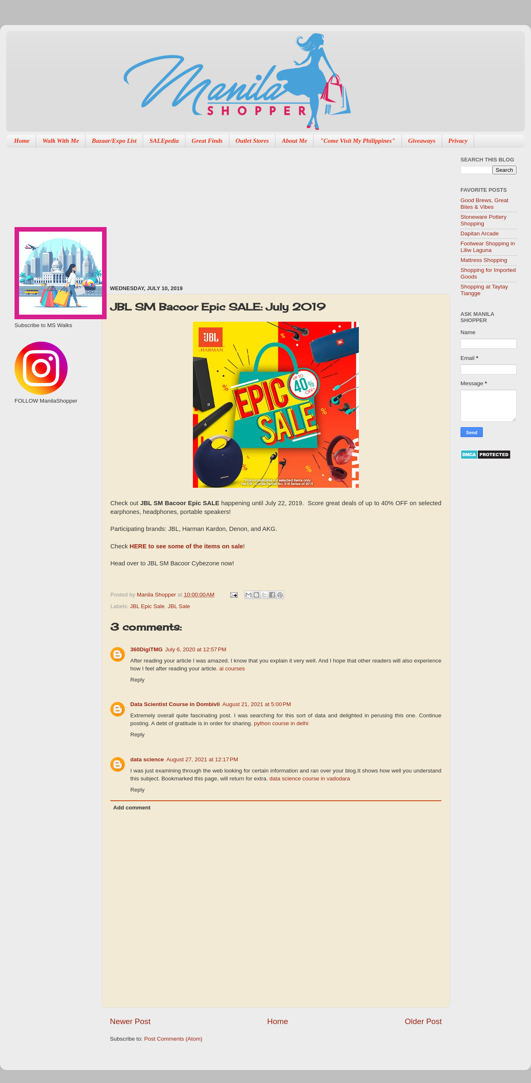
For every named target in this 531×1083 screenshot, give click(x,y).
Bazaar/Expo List (114, 140)
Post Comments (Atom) (173, 1039)
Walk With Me (60, 140)
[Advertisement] (237, 212)
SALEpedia (164, 140)
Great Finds (207, 140)
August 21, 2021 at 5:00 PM (256, 704)
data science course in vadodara (309, 778)
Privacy (458, 140)
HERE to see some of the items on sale (186, 546)
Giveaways (422, 140)
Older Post (423, 1021)
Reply (137, 680)
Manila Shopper (157, 595)
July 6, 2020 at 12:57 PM (195, 649)
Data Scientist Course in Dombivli (175, 704)
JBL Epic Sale (147, 606)
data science (147, 759)
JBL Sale (179, 606)
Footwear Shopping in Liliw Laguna (487, 246)
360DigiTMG (146, 649)
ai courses (231, 668)
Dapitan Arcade (479, 233)
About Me (294, 140)
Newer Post (130, 1021)
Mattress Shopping (483, 260)
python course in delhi (281, 723)
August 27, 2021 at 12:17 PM (202, 759)
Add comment (132, 807)
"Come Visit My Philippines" (357, 140)
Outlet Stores (252, 140)
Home (22, 140)
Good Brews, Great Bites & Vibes (484, 203)
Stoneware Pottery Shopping (483, 220)
